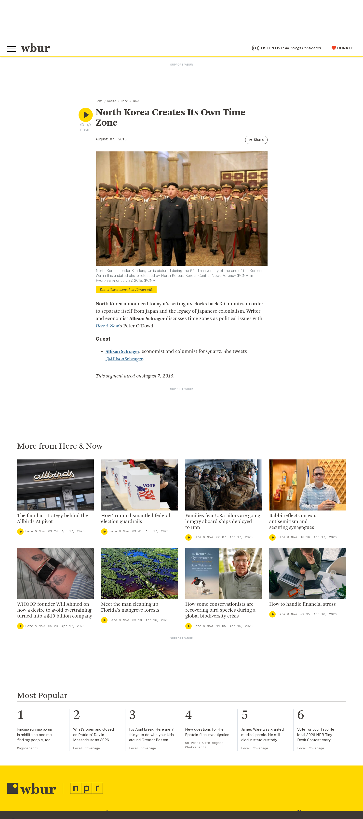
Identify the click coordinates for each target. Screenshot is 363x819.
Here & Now (129, 102)
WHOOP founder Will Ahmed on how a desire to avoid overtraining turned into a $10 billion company (54, 611)
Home (99, 102)
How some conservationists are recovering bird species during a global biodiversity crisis (220, 611)
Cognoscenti (27, 750)
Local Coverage (86, 750)
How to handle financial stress (302, 605)
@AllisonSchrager (125, 360)
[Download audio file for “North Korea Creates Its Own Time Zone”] (82, 126)
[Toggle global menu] (11, 50)
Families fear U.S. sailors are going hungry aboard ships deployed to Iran (222, 523)
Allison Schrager (123, 352)
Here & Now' (109, 327)
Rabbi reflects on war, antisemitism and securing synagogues (292, 523)
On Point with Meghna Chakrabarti (204, 746)
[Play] (20, 533)
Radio (111, 102)
